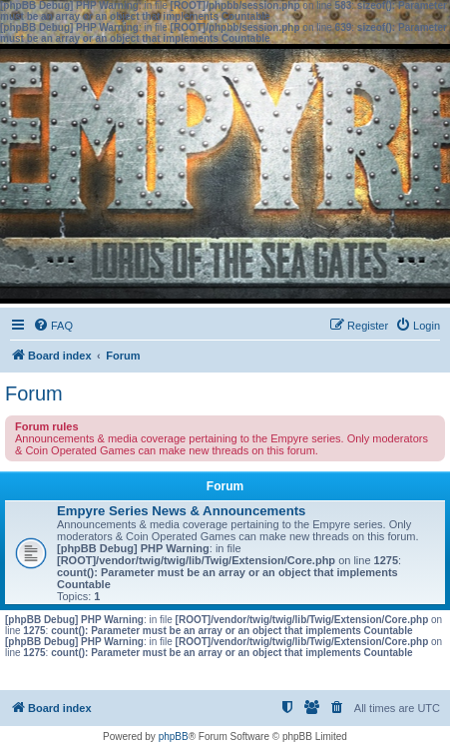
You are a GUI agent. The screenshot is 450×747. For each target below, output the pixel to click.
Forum (34, 393)
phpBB (174, 736)
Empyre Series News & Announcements (181, 510)
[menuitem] (53, 326)
